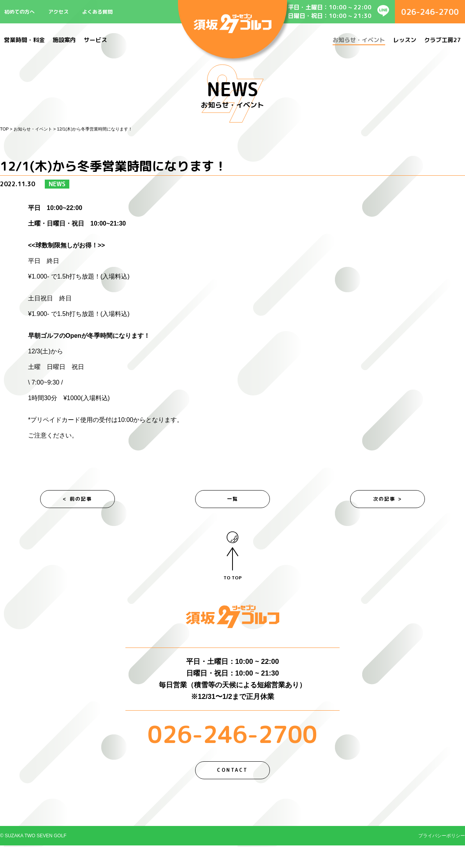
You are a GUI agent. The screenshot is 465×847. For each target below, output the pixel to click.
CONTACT (232, 771)
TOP (4, 129)
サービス (95, 40)
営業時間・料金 (24, 40)
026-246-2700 (430, 11)
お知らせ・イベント (359, 40)
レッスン (404, 40)
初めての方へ (19, 11)
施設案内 (64, 40)
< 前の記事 (77, 499)
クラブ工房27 (442, 40)
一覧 (232, 499)
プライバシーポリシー (441, 837)
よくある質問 (97, 11)
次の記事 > (387, 499)
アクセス (58, 11)
